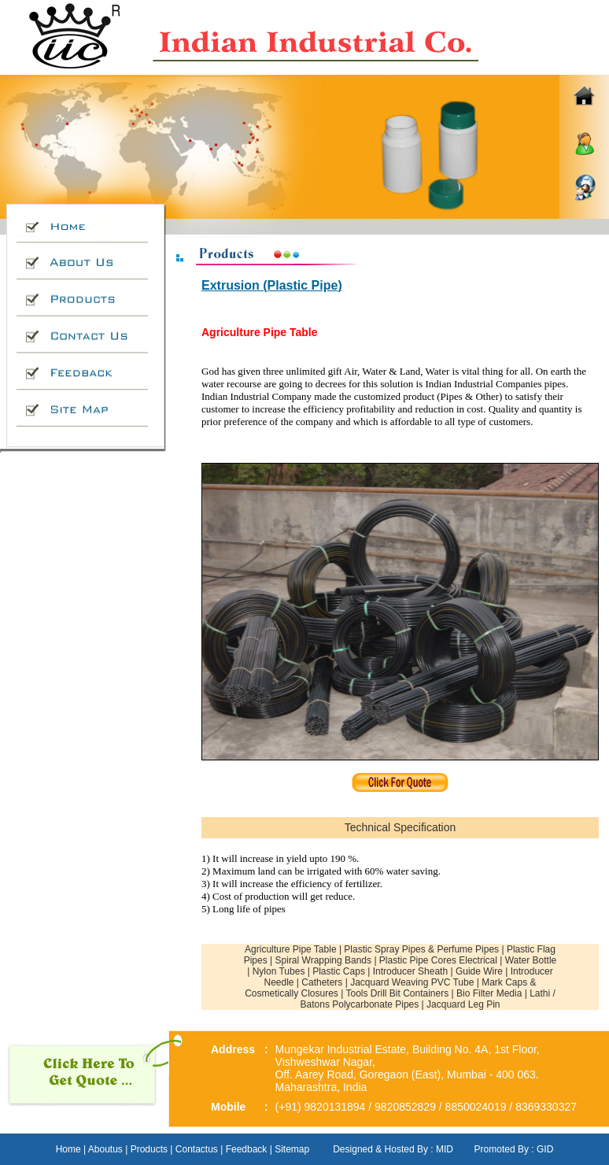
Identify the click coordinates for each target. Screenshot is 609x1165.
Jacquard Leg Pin (463, 1004)
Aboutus (104, 1149)
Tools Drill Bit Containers (396, 993)
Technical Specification (400, 827)
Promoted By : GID (514, 1149)
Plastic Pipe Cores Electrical (438, 960)
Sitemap (292, 1149)
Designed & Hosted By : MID (393, 1149)
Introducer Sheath (410, 971)
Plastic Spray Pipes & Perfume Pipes (421, 949)
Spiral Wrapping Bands (323, 960)
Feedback (247, 1149)
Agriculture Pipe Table (291, 949)
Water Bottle (531, 960)
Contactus (196, 1149)
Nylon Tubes (279, 971)
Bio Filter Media (490, 993)
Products (149, 1149)
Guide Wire (479, 971)
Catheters (321, 982)
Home (68, 1149)
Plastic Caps (338, 971)
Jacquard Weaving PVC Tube (412, 982)
